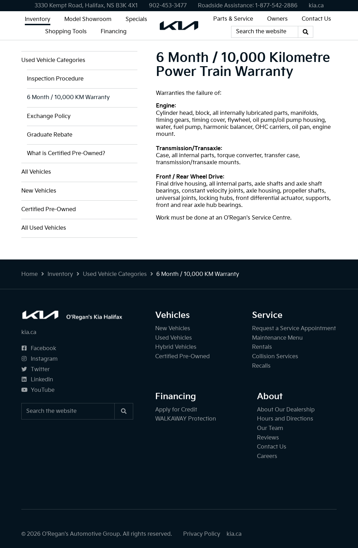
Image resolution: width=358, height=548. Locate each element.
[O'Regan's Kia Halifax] (179, 25)
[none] (168, 5)
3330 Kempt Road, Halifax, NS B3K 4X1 (86, 5)
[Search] (305, 32)
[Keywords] (264, 32)
